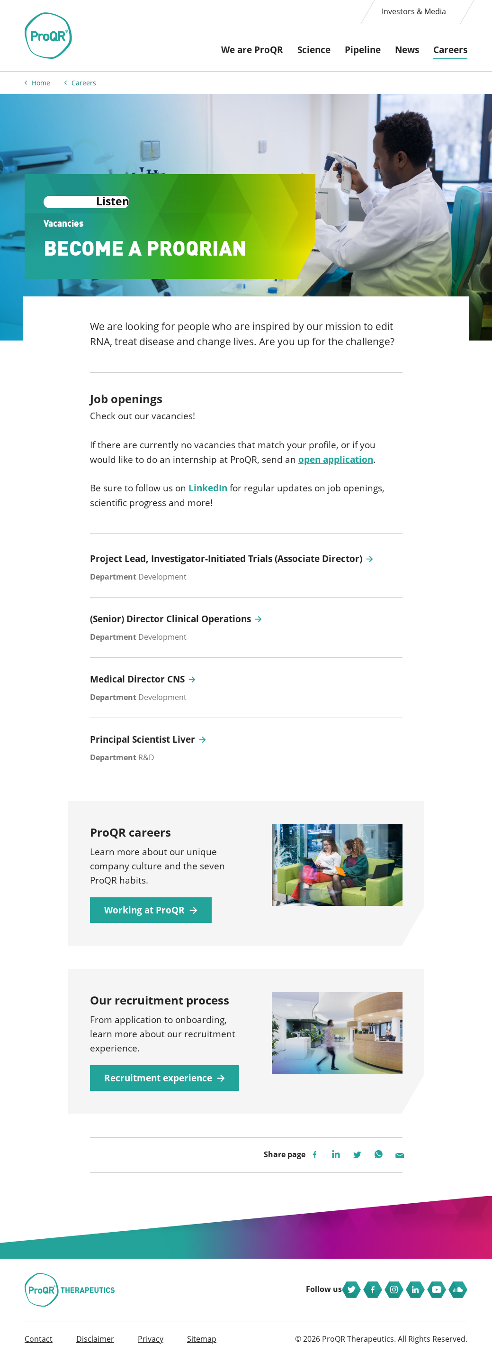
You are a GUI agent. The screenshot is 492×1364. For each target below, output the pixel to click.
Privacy (150, 1346)
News (407, 50)
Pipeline (363, 50)
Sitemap (201, 1346)
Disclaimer (95, 1346)
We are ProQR (252, 50)
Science (314, 50)
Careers (450, 50)
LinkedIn (207, 486)
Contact (39, 1346)
